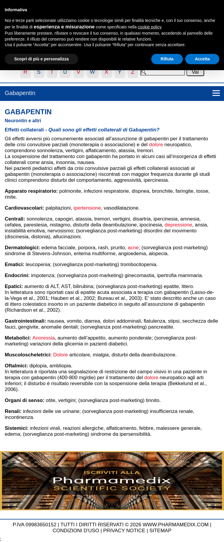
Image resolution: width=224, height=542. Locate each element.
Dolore (60, 355)
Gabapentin (20, 93)
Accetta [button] (202, 59)
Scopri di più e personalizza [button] (41, 59)
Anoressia (44, 338)
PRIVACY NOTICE (124, 530)
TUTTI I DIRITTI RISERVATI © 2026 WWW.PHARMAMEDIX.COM (134, 524)
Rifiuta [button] (167, 59)
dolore (156, 144)
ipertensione (87, 208)
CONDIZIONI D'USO (76, 530)
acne (133, 247)
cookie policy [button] (149, 27)
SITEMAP (160, 530)
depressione (178, 225)
